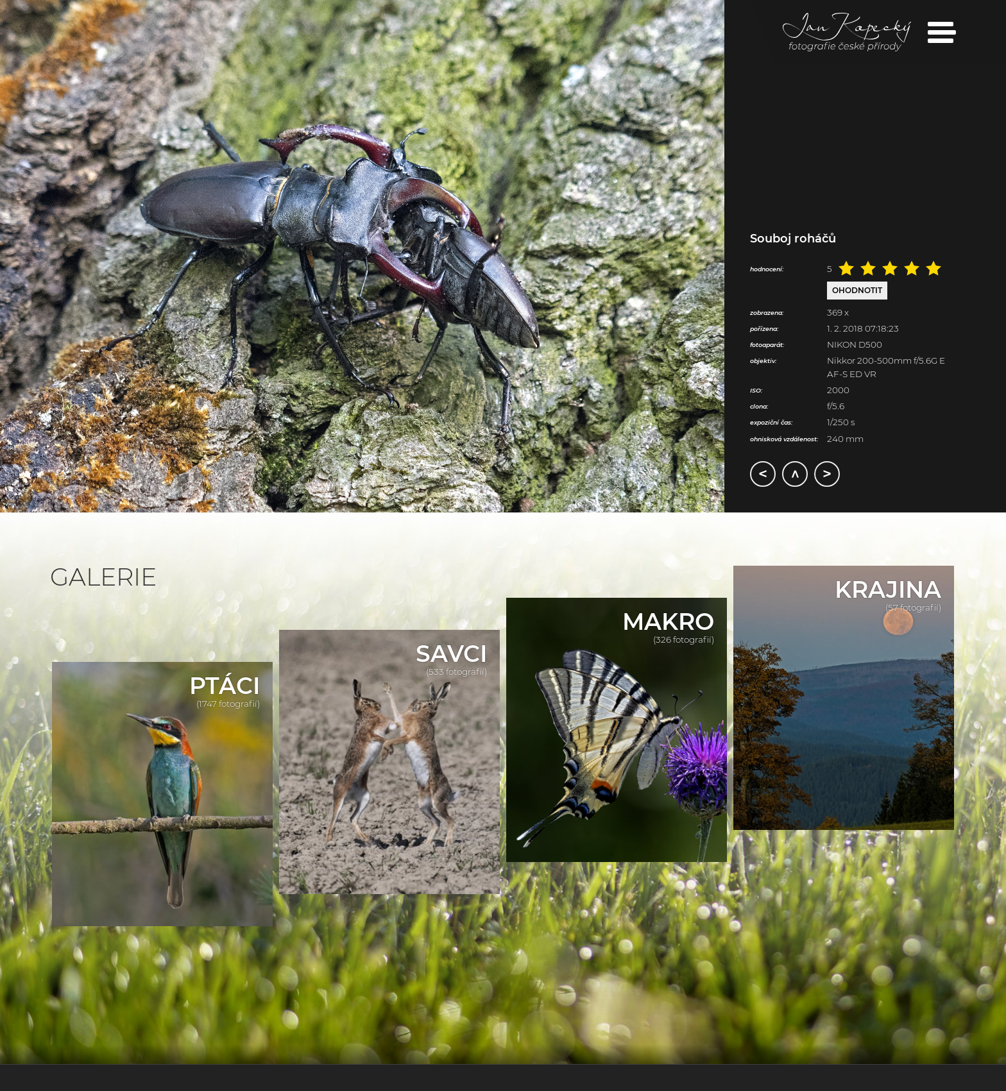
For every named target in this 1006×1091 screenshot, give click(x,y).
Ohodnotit (857, 290)
